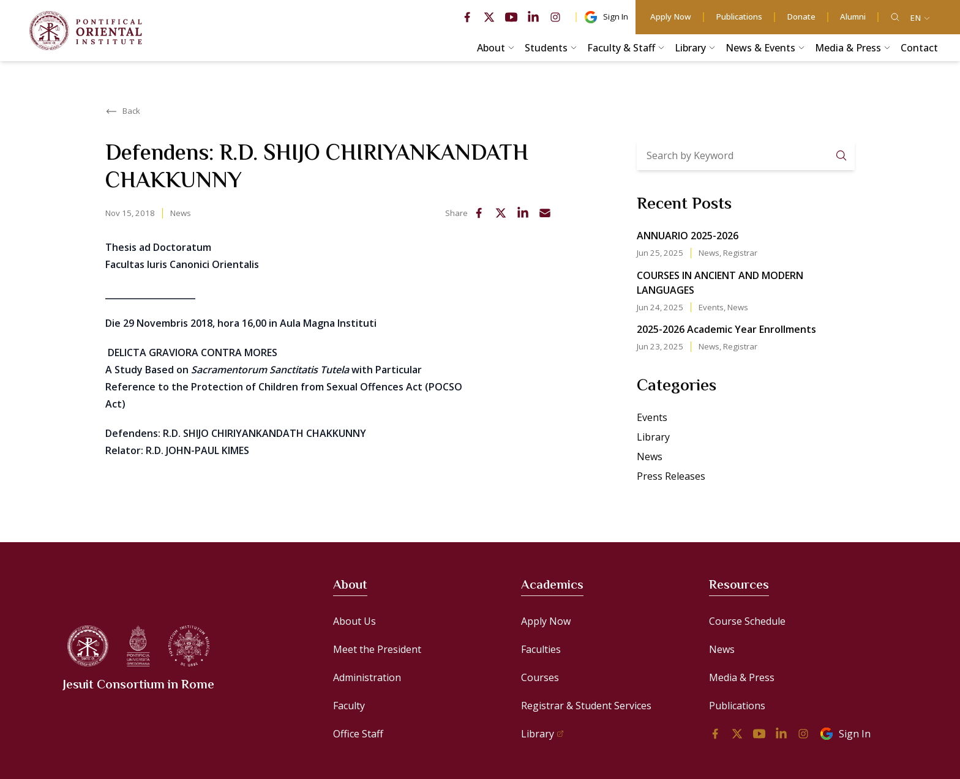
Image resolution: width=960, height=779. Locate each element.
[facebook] (467, 17)
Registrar (740, 252)
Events (711, 307)
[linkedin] (533, 17)
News (180, 212)
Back (122, 111)
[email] (545, 213)
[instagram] (555, 17)
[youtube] (511, 17)
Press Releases (671, 476)
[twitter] (489, 17)
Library (653, 437)
